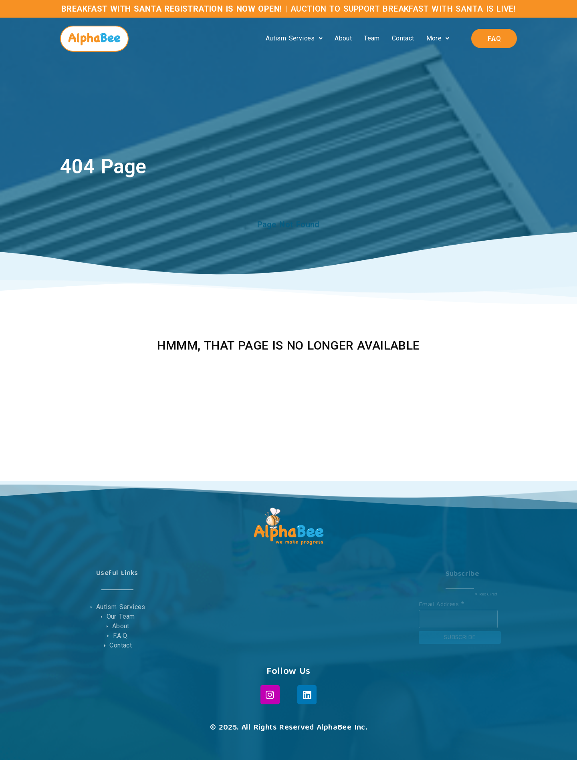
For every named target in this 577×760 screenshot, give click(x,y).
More (438, 38)
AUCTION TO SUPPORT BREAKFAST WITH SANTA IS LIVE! (403, 9)
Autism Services (294, 38)
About (343, 38)
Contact (403, 38)
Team (372, 38)
